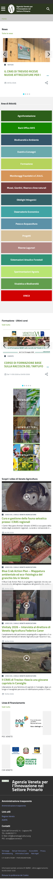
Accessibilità (33, 851)
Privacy (43, 851)
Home (4, 19)
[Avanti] (48, 54)
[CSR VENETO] (26, 757)
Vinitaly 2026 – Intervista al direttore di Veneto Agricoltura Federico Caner (26, 629)
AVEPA (4, 820)
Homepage (5, 851)
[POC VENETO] (26, 724)
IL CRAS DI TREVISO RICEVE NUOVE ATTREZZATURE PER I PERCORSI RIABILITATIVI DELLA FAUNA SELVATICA (23, 77)
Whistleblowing (7, 854)
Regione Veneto (8, 816)
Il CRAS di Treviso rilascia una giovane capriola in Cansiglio (25, 682)
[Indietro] (4, 54)
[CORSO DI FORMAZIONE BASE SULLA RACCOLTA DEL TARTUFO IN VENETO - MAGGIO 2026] (26, 342)
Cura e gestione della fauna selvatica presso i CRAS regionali (24, 521)
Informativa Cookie (22, 854)
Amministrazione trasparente (14, 806)
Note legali (35, 854)
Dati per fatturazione (19, 851)
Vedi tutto (6, 325)
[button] (3, 9)
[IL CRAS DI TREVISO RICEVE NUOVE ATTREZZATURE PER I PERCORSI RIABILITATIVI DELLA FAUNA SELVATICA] (26, 51)
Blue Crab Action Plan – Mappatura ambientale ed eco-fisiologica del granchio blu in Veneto (23, 575)
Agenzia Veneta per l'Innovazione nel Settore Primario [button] (30, 786)
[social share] (46, 83)
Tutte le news (7, 33)
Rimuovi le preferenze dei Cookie (15, 875)
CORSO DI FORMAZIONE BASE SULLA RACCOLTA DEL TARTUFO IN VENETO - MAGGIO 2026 (23, 366)
